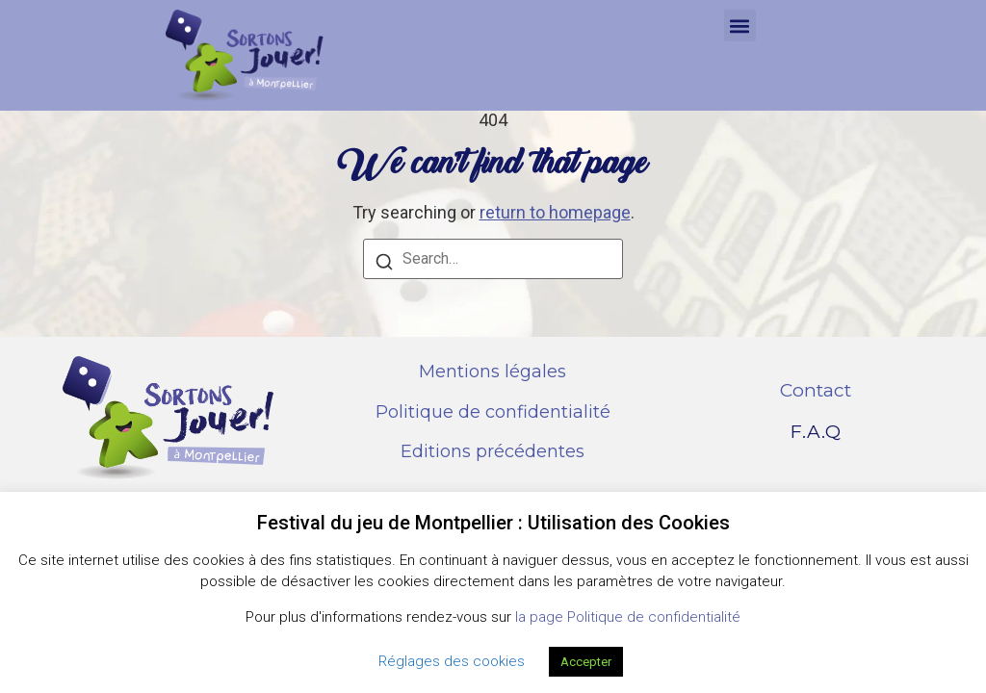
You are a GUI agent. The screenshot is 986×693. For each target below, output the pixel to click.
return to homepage (555, 212)
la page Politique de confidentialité (627, 617)
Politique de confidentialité (493, 412)
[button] (740, 25)
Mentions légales (492, 371)
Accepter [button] (585, 661)
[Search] (384, 264)
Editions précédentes (492, 451)
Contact (815, 390)
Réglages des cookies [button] (451, 661)
